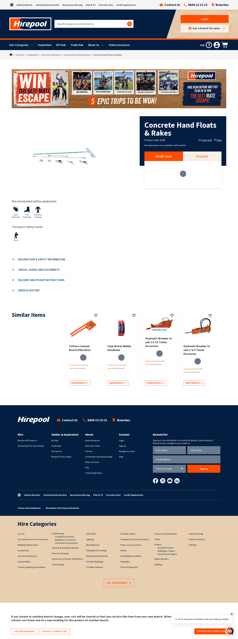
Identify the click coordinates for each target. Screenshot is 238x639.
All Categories (119, 583)
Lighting (90, 539)
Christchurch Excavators (66, 543)
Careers (89, 451)
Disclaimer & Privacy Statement (62, 508)
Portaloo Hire (106, 4)
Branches (220, 4)
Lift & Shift (91, 533)
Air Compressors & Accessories (33, 539)
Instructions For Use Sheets (31, 445)
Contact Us (170, 4)
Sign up (122, 445)
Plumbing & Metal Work (97, 556)
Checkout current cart (54, 631)
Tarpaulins (125, 561)
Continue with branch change (213, 631)
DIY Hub (61, 45)
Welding (158, 564)
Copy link (205, 140)
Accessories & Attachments (77, 54)
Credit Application (126, 4)
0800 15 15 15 (195, 4)
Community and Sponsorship (98, 456)
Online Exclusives (119, 45)
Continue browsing (24, 631)
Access (21, 533)
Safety (123, 550)
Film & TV (90, 4)
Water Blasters (161, 558)
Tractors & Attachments (165, 533)
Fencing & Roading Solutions (65, 547)
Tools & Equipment (129, 567)
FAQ (87, 467)
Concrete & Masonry (50, 54)
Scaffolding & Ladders (130, 556)
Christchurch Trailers (167, 554)
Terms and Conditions (29, 508)
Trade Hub (77, 45)
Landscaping (58, 564)
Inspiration (44, 45)
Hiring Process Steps (61, 456)
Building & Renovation (28, 544)
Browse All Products (27, 440)
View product (79, 383)
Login (121, 440)
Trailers (157, 544)
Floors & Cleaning (60, 553)
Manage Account (127, 451)
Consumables (24, 561)
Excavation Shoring (73, 4)
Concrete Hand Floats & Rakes (107, 54)
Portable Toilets (127, 533)
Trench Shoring (196, 533)
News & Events (92, 462)
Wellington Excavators (65, 539)
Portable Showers (94, 567)
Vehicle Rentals (25, 4)
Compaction (23, 550)
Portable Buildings (94, 561)
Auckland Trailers (166, 547)
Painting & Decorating (96, 550)
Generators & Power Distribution (67, 558)
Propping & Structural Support (134, 539)
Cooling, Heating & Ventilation (32, 567)
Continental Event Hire (47, 4)
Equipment (33, 54)
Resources (56, 451)
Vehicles (193, 544)
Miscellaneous (93, 544)
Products (20, 54)
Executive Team (92, 445)
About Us (93, 45)
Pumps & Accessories (130, 544)
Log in (204, 19)
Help (121, 456)
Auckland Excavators (65, 536)
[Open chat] (230, 631)
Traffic (157, 539)
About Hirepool (92, 440)
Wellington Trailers (166, 551)
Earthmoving (58, 533)
